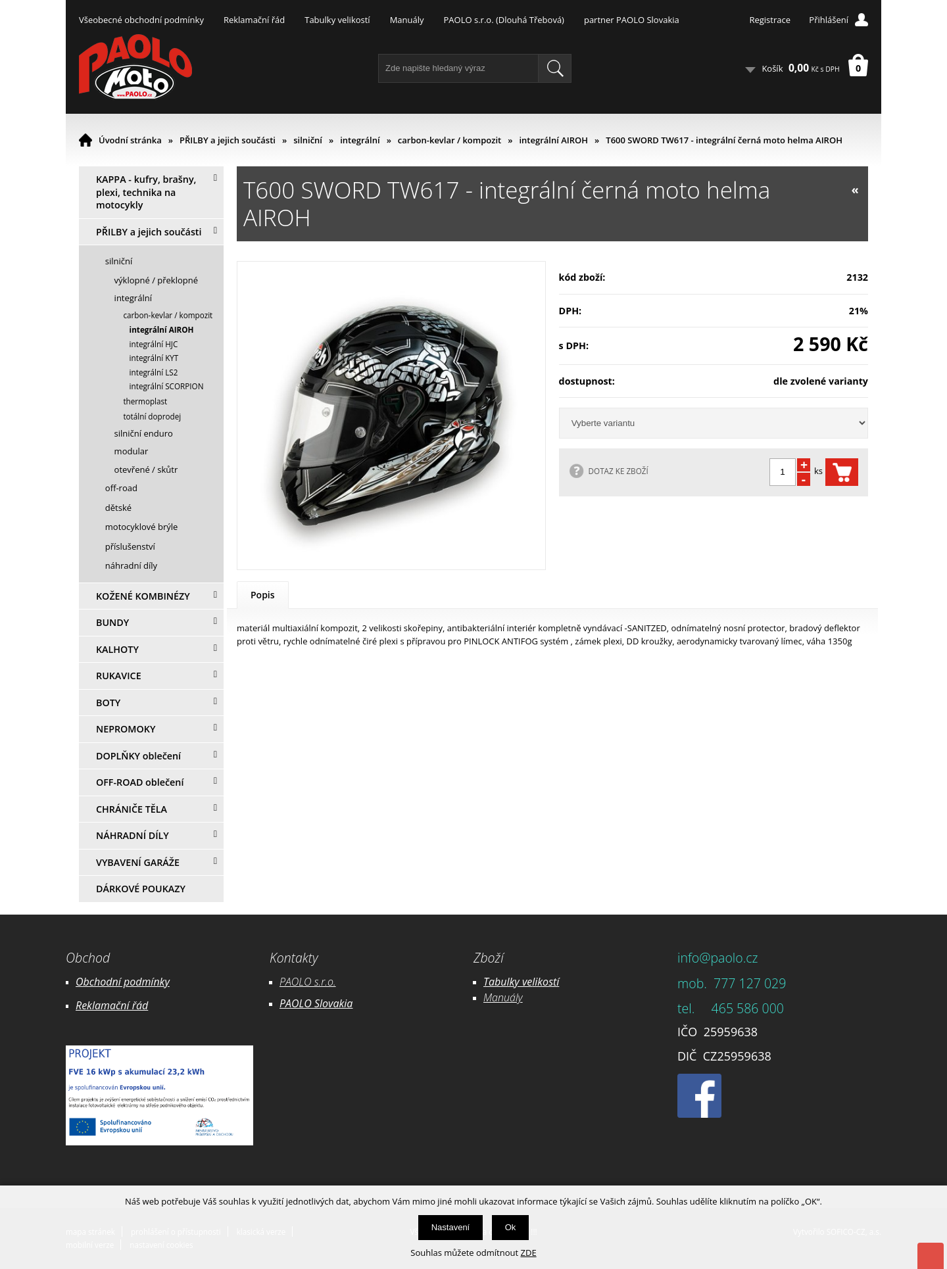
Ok (510, 1227)
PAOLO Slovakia (315, 1003)
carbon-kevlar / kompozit (449, 140)
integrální (359, 140)
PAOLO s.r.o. (307, 981)
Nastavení (450, 1227)
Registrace (769, 20)
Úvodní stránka (130, 140)
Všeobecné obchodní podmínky (141, 20)
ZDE (529, 1252)
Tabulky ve (507, 981)
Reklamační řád (254, 20)
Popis (263, 594)
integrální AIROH (553, 140)
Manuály (407, 20)
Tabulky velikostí (337, 20)
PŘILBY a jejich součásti (228, 140)
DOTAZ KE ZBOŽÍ (618, 471)
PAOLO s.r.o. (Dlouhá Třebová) (504, 20)
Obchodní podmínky (123, 981)
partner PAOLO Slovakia (631, 20)
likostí (545, 981)
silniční (307, 140)
